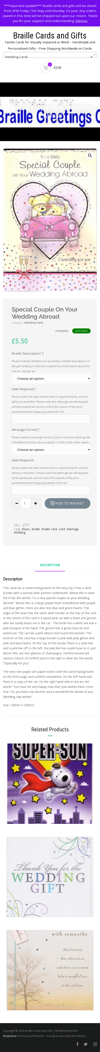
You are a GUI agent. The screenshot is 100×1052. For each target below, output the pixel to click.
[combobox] (50, 55)
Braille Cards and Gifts (50, 36)
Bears (26, 529)
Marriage (73, 529)
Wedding (19, 532)
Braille (36, 529)
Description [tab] (50, 565)
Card (62, 529)
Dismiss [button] (81, 21)
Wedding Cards (33, 322)
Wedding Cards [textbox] (48, 57)
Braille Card (49, 529)
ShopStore (9, 1036)
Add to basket (69, 503)
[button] (90, 155)
